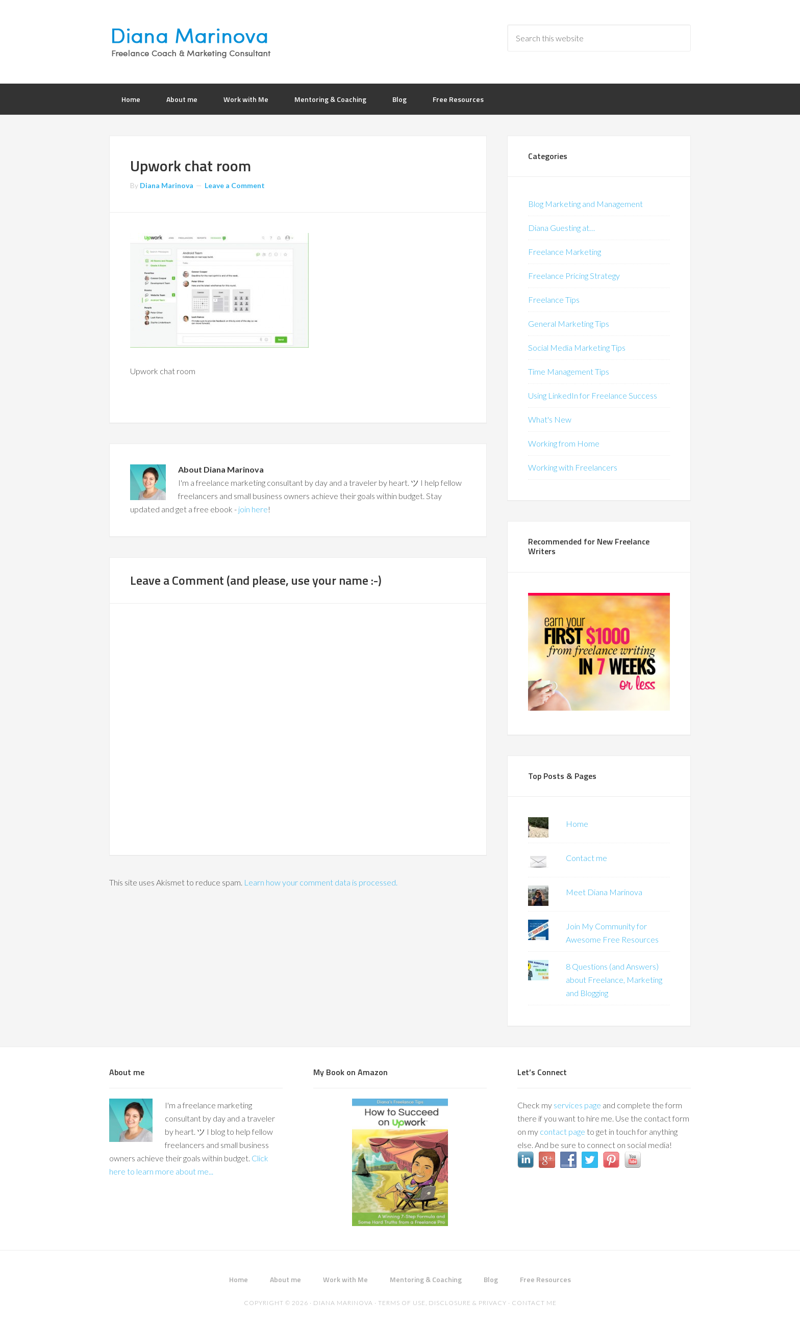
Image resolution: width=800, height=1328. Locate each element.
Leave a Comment (235, 185)
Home (577, 823)
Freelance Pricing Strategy (574, 275)
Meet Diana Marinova (604, 892)
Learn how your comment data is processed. (320, 882)
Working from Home (563, 443)
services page (577, 1105)
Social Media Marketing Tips (577, 347)
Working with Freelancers (572, 467)
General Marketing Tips (568, 323)
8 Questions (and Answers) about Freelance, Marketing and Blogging (614, 979)
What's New (549, 419)
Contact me (586, 858)
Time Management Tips (568, 371)
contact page (562, 1131)
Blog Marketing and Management (585, 204)
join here (253, 509)
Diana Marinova (190, 40)
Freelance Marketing (564, 251)
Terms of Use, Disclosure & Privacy (442, 1303)
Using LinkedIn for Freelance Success (592, 395)
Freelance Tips (554, 299)
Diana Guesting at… (561, 227)
